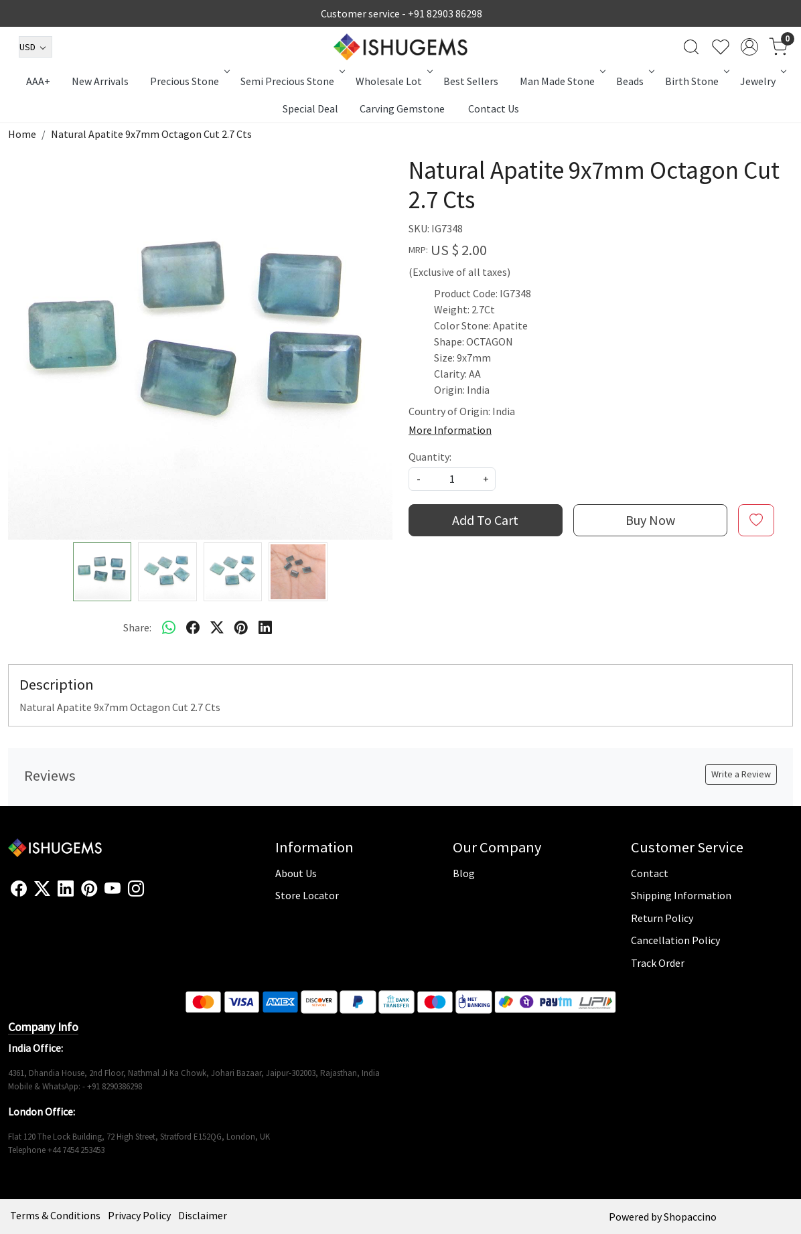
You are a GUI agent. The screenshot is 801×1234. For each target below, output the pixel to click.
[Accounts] (749, 47)
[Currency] (35, 47)
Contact (649, 873)
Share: (137, 627)
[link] (691, 46)
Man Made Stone (561, 81)
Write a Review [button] (741, 774)
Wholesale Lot (393, 81)
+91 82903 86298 (445, 13)
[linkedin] (265, 627)
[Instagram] (136, 889)
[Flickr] (151, 894)
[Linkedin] (65, 889)
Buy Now (650, 520)
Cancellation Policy (675, 940)
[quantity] (452, 479)
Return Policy (662, 918)
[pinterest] (241, 627)
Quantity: (430, 456)
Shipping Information (681, 895)
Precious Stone (189, 81)
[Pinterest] (89, 889)
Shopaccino (690, 1216)
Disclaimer (202, 1215)
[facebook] (193, 627)
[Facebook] (18, 889)
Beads (634, 81)
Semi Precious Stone (291, 81)
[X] (42, 889)
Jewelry (762, 81)
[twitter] (217, 627)
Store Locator (307, 895)
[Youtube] (112, 889)
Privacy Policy (139, 1215)
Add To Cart (485, 520)
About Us (296, 873)
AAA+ (38, 81)
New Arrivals (100, 81)
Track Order (657, 963)
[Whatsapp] (169, 627)
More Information (450, 430)
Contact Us (493, 108)
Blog (464, 873)
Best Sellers (470, 81)
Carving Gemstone (402, 108)
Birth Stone (696, 81)
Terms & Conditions (55, 1215)
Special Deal (310, 108)
